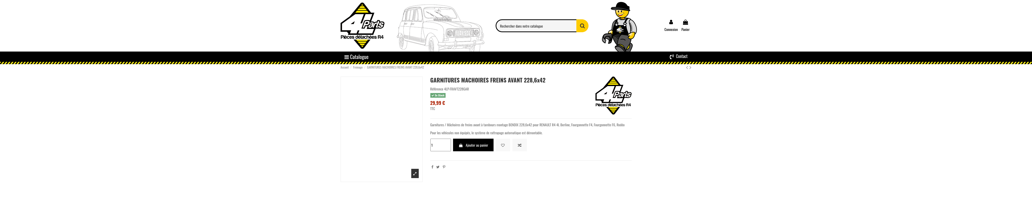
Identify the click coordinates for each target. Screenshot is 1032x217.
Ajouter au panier (473, 145)
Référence (437, 88)
